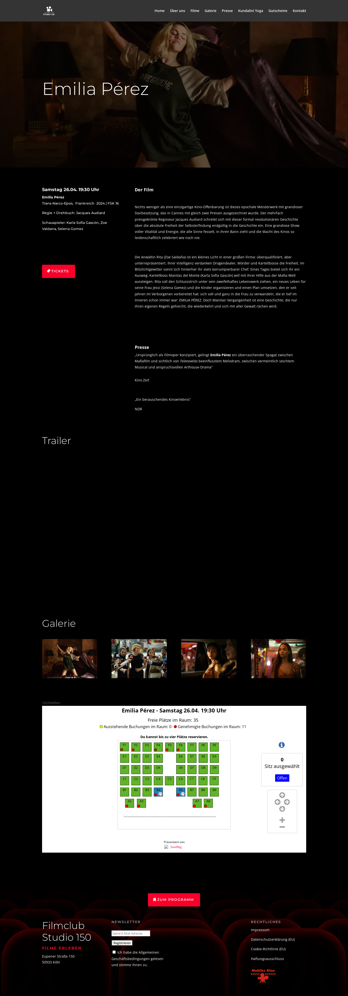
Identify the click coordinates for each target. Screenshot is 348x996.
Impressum (260, 929)
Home (160, 11)
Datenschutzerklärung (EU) (273, 939)
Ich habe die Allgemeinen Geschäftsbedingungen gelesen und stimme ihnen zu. (137, 958)
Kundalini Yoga (250, 11)
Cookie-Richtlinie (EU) (268, 949)
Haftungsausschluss (267, 958)
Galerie (210, 11)
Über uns (177, 11)
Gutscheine (278, 11)
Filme (195, 11)
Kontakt (299, 11)
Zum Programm (175, 899)
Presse (227, 11)
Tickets (60, 271)
